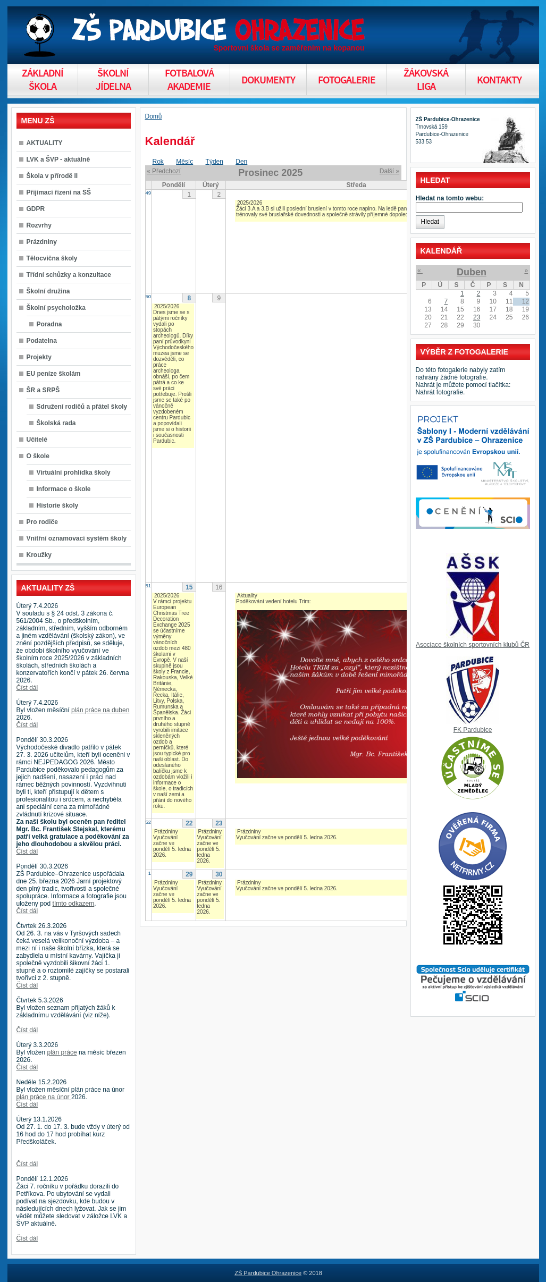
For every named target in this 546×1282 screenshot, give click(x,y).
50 (149, 296)
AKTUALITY (45, 143)
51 (149, 585)
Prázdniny (42, 242)
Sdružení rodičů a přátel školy (82, 406)
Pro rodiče (42, 522)
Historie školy (58, 505)
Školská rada (56, 423)
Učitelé (37, 439)
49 (149, 193)
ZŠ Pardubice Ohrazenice (267, 1273)
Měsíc (184, 161)
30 (218, 874)
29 (189, 874)
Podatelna (42, 340)
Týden (214, 161)
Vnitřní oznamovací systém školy (77, 538)
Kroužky (39, 555)
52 (149, 822)
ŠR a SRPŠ (43, 390)
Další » (389, 171)
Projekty (39, 357)
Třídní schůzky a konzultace (69, 275)
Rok (158, 161)
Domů (153, 116)
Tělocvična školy (52, 258)
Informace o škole (64, 489)
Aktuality (247, 595)
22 (189, 823)
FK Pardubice (472, 729)
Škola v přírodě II (52, 176)
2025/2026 (249, 203)
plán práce (62, 1052)
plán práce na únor (43, 1097)
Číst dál (27, 687)
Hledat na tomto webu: (450, 198)
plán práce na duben (100, 710)
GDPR (36, 209)
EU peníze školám (54, 373)
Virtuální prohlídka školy (74, 472)
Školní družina (48, 291)
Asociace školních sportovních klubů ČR (473, 644)
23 (218, 823)
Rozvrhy (39, 225)
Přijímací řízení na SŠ (59, 192)
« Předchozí (164, 171)
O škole (38, 456)
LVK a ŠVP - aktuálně (58, 159)
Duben (471, 272)
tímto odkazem (74, 903)
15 (189, 587)
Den (241, 161)
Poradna (49, 324)
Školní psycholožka (56, 307)
